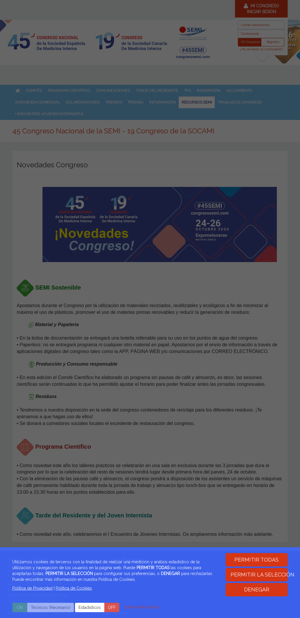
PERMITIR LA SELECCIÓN (259, 574)
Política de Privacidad (32, 588)
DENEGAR (256, 589)
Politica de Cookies (74, 588)
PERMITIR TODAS (256, 560)
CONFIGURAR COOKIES (142, 607)
